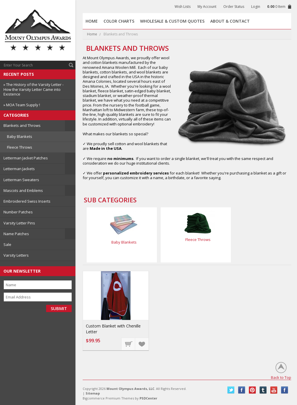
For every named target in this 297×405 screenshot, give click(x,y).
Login (255, 6)
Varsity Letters (16, 255)
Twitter (231, 390)
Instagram (284, 390)
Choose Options (128, 344)
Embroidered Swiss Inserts (26, 201)
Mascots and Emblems (23, 190)
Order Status (233, 6)
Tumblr (263, 390)
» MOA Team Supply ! (21, 104)
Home (92, 34)
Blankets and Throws (22, 125)
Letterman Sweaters (21, 179)
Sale (7, 244)
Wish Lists (183, 6)
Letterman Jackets (19, 168)
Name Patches (16, 233)
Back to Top (281, 377)
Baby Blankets (19, 136)
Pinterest (252, 390)
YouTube (274, 390)
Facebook (241, 390)
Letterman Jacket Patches (25, 158)
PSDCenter (148, 398)
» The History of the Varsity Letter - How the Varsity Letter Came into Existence (33, 89)
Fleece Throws (19, 147)
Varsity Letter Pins (19, 223)
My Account (207, 6)
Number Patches (18, 212)
